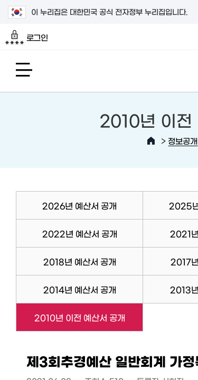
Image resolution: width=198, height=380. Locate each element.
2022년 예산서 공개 (79, 233)
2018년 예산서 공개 (79, 261)
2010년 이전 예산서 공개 (70, 317)
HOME (151, 141)
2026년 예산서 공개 (79, 205)
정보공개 (182, 141)
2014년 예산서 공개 (79, 289)
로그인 (26, 37)
